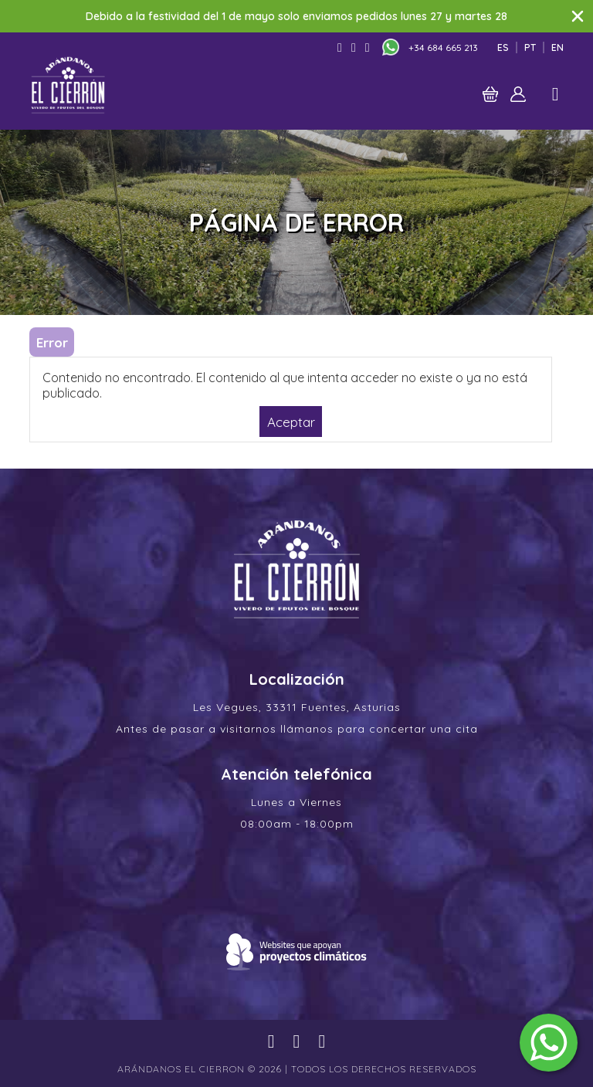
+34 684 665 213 (443, 47)
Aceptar (291, 421)
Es (503, 47)
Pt (530, 47)
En (557, 47)
